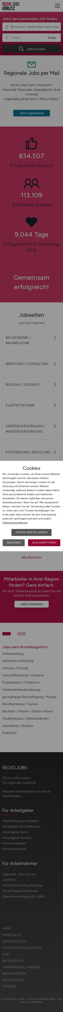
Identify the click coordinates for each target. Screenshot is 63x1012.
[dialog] (31, 506)
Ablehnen (13, 542)
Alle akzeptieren (44, 542)
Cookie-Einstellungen (31, 532)
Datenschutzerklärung (15, 522)
